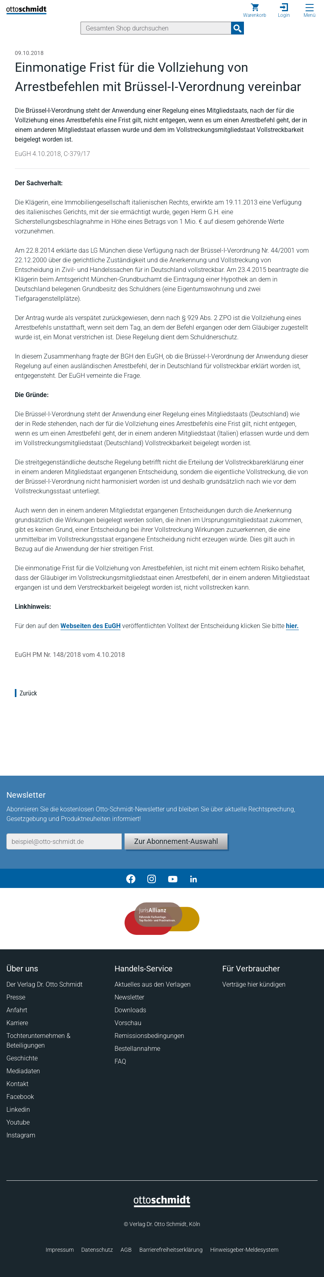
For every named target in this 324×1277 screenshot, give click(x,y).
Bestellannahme (137, 1048)
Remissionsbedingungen (149, 1036)
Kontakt (17, 1084)
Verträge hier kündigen (254, 984)
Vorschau (128, 1023)
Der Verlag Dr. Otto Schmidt (44, 984)
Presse (15, 997)
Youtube (18, 1122)
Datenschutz (97, 1250)
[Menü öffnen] (310, 7)
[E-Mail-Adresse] (64, 841)
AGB (126, 1250)
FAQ (120, 1061)
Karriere (17, 1023)
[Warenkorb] (254, 10)
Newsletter (129, 997)
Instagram (20, 1135)
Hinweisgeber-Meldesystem (244, 1250)
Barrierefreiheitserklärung (171, 1250)
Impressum (60, 1250)
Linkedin (18, 1109)
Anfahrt (16, 1010)
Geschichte (22, 1058)
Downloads (130, 1010)
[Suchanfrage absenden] (237, 28)
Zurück (28, 693)
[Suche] (155, 28)
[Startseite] (162, 1205)
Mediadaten (23, 1071)
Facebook (20, 1097)
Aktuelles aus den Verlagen (153, 984)
